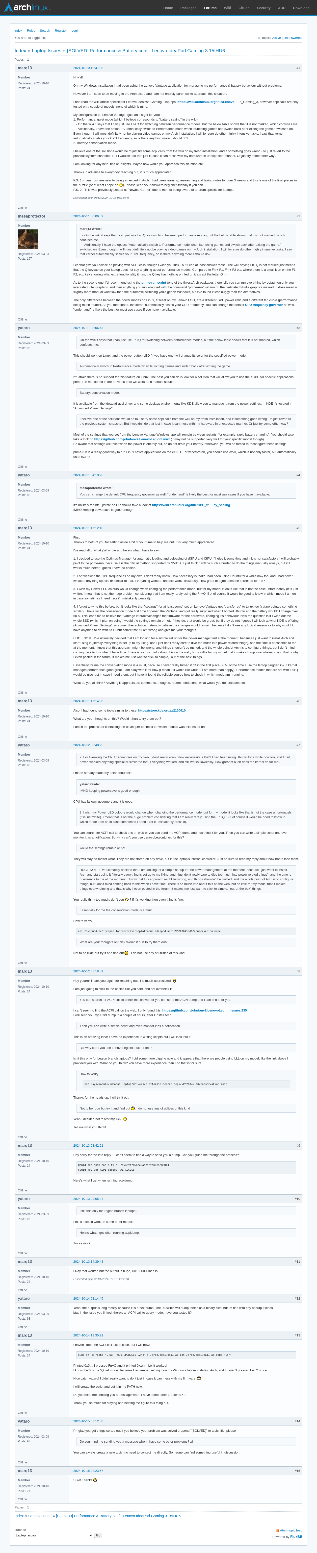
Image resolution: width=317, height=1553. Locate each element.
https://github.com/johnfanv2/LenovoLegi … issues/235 (204, 1010)
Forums (210, 8)
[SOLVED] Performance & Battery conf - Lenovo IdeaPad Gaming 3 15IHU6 (146, 50)
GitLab (243, 8)
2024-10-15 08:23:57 (88, 1471)
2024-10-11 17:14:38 (88, 701)
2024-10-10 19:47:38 (88, 68)
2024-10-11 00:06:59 (88, 216)
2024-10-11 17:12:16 (88, 528)
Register (61, 30)
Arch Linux (27, 7)
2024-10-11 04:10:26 (88, 475)
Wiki (227, 8)
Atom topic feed (291, 1530)
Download (301, 8)
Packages (189, 8)
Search (45, 30)
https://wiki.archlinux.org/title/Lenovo (206, 102)
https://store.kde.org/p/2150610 (161, 710)
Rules (31, 30)
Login (75, 30)
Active (276, 38)
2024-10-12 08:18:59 (88, 971)
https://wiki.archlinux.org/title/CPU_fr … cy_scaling (191, 505)
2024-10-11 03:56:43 (88, 328)
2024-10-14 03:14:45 (88, 1298)
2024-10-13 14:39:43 (88, 1261)
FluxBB (296, 1537)
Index (18, 30)
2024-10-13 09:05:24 (88, 1199)
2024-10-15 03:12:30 (88, 1421)
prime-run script (153, 282)
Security (264, 8)
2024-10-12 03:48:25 (88, 745)
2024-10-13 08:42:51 (88, 1145)
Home (168, 8)
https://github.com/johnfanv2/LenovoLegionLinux (132, 439)
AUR (282, 8)
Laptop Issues (46, 50)
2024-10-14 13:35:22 (88, 1335)
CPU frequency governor (264, 305)
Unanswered (293, 38)
